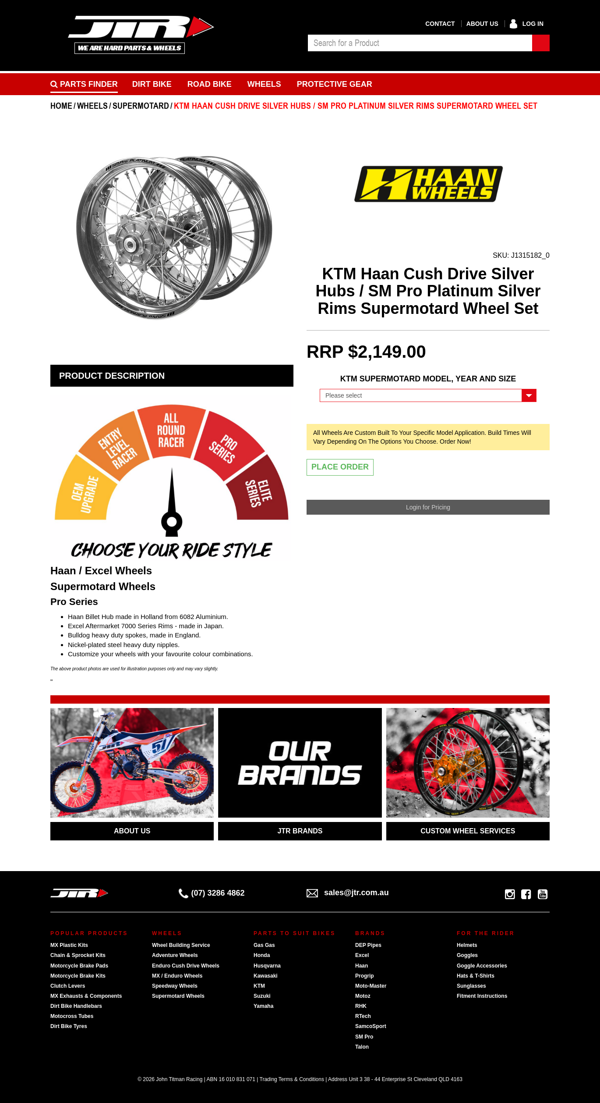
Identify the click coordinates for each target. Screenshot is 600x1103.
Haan (361, 966)
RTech (363, 1016)
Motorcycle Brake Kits (78, 976)
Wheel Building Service (181, 945)
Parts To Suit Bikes (294, 933)
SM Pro (364, 1037)
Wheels (264, 84)
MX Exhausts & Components (86, 996)
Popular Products (89, 933)
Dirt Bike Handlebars (76, 1006)
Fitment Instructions (482, 996)
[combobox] (420, 43)
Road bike (209, 84)
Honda (262, 955)
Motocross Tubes (71, 1016)
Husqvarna (267, 966)
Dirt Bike (152, 84)
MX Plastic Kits (69, 945)
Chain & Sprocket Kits (78, 955)
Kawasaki (266, 976)
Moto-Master (370, 986)
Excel (362, 955)
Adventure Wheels (175, 955)
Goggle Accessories (482, 966)
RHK (361, 1006)
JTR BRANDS (299, 831)
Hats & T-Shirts (475, 976)
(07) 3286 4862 (212, 893)
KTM (259, 986)
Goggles (467, 955)
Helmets (467, 945)
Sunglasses (471, 986)
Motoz (363, 996)
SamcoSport (370, 1026)
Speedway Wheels (175, 986)
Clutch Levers (67, 986)
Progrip (364, 976)
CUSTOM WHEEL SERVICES (467, 831)
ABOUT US (132, 831)
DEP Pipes (368, 945)
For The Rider (486, 933)
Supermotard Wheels (178, 996)
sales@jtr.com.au (348, 892)
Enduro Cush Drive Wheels (185, 966)
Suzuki (262, 996)
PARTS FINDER (84, 84)
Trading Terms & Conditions (292, 1079)
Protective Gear (334, 84)
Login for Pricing (428, 507)
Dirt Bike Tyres (68, 1026)
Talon (362, 1047)
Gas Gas (264, 945)
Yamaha (263, 1006)
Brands (370, 933)
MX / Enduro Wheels (177, 976)
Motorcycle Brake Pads (79, 966)
